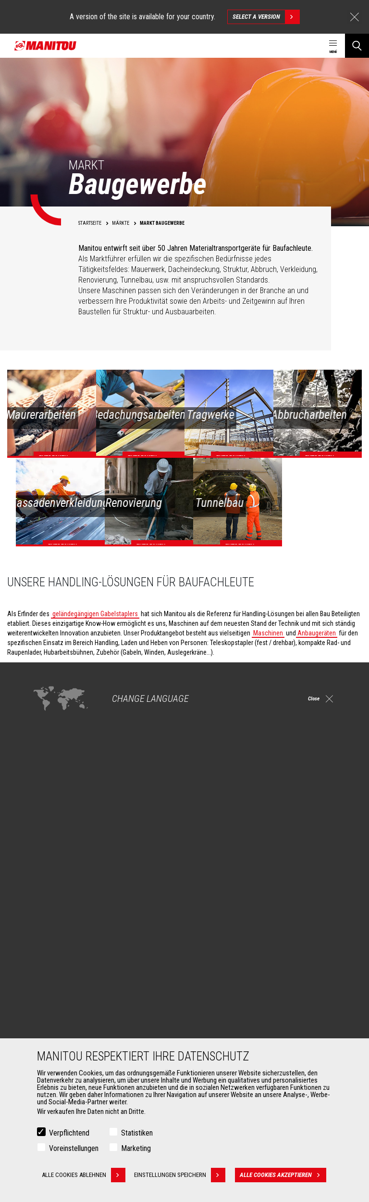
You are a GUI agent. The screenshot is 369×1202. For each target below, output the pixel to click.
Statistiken (137, 1133)
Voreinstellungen (73, 1149)
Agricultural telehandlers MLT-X (239, 932)
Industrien (49, 932)
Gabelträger (51, 1037)
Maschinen (268, 633)
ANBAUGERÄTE (50, 997)
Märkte (41, 892)
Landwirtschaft (56, 909)
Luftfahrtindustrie (59, 955)
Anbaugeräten (316, 633)
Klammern (49, 1025)
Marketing (136, 1149)
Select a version (266, 17)
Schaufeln (50, 1014)
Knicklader (212, 955)
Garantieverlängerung (227, 1025)
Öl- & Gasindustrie (60, 943)
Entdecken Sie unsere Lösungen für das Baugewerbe (104, 781)
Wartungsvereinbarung (228, 1037)
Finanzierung (215, 1014)
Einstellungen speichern (183, 1176)
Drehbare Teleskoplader (230, 943)
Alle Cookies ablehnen (83, 1176)
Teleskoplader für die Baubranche (243, 909)
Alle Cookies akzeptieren (286, 1176)
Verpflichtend (69, 1133)
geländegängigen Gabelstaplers (95, 614)
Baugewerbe (53, 920)
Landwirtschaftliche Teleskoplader (244, 920)
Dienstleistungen (219, 997)
